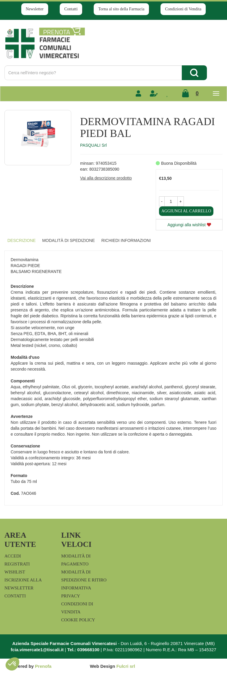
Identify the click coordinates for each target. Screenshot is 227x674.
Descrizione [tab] (21, 240)
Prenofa (43, 666)
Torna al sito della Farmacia (121, 9)
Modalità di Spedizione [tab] (68, 240)
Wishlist (14, 572)
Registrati (17, 564)
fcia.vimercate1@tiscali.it (37, 649)
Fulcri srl (125, 666)
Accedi (12, 556)
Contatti (70, 9)
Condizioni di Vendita (183, 9)
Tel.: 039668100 (83, 649)
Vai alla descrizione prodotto (106, 178)
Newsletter (35, 9)
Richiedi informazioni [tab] (126, 240)
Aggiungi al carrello (186, 211)
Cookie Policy (78, 620)
